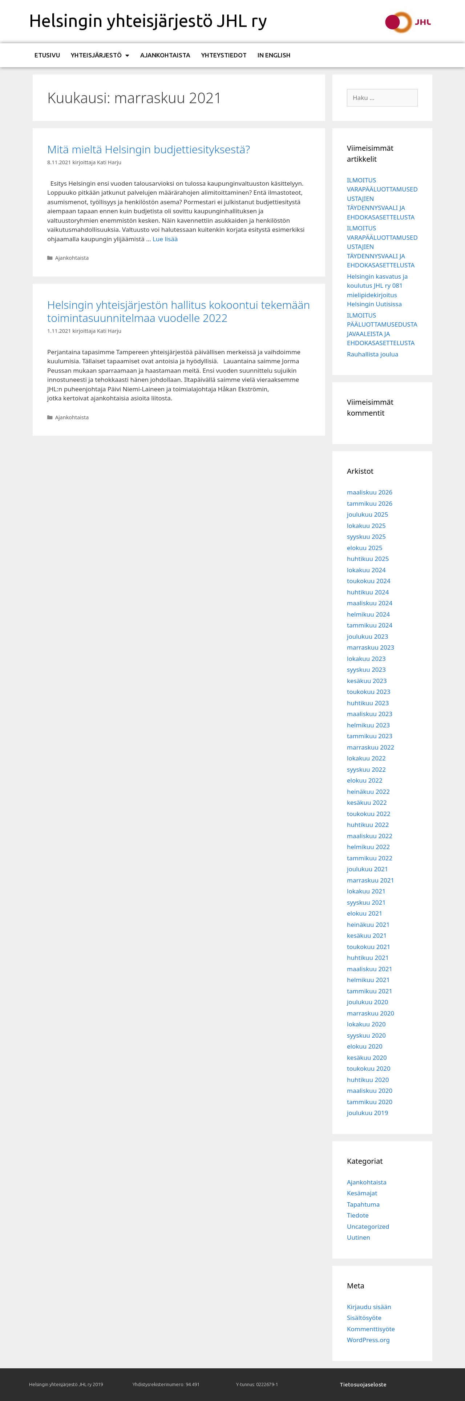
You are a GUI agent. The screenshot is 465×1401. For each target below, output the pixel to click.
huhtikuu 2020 (368, 1079)
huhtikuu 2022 (368, 824)
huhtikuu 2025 (368, 558)
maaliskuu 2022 (369, 836)
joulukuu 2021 (367, 869)
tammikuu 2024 (369, 625)
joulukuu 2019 (367, 1113)
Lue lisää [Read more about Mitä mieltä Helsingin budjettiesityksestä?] (165, 239)
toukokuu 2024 (369, 581)
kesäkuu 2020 (367, 1057)
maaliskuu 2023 (369, 714)
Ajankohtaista (165, 55)
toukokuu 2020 (369, 1068)
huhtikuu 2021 (368, 957)
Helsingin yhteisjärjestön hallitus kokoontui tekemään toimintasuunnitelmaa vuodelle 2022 (178, 311)
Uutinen (358, 1237)
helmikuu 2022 (368, 847)
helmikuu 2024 (368, 614)
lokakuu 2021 (366, 891)
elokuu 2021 (365, 913)
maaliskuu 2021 (369, 969)
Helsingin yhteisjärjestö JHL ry (148, 20)
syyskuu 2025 (366, 536)
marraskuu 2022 (370, 747)
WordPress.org (368, 1340)
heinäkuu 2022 (368, 791)
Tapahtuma (363, 1204)
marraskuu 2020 (370, 1013)
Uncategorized (368, 1226)
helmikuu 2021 (368, 980)
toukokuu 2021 (369, 946)
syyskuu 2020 (366, 1035)
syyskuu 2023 (366, 669)
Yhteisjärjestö (100, 55)
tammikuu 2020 (369, 1102)
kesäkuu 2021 (367, 935)
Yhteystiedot (224, 55)
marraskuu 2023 (370, 647)
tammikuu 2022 (369, 858)
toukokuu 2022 (369, 813)
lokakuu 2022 (366, 758)
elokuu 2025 (365, 548)
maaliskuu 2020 (369, 1090)
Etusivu (47, 55)
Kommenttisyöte (371, 1329)
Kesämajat (362, 1193)
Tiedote (358, 1215)
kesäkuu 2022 (367, 802)
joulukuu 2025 (367, 514)
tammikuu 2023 (369, 736)
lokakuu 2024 (366, 570)
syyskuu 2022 (366, 769)
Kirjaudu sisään (369, 1307)
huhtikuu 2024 (368, 592)
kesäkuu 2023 (367, 681)
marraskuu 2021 (370, 880)
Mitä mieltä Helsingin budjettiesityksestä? (148, 149)
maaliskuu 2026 (369, 492)
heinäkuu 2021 (368, 924)
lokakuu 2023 (366, 658)
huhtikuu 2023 (368, 703)
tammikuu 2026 (369, 503)
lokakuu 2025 (366, 525)
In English (274, 55)
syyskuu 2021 (366, 902)
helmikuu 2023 (368, 725)
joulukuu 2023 (367, 636)
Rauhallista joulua (373, 354)
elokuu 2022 (365, 780)
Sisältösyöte (364, 1317)
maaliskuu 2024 (369, 603)
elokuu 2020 (365, 1046)
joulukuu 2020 (367, 1002)
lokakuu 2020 (366, 1024)
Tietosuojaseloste (363, 1384)
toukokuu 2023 (369, 691)
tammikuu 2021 (369, 991)
